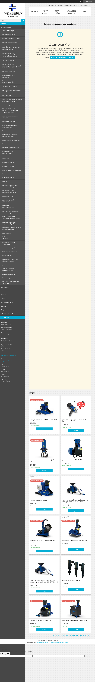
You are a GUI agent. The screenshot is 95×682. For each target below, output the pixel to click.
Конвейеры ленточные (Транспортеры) (9, 126)
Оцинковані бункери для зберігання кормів (10, 260)
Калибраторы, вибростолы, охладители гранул (10, 135)
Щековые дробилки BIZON (10, 148)
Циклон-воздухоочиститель (71, 580)
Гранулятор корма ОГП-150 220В (41, 620)
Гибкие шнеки (6, 96)
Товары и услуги (6, 27)
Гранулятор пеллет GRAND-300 (72, 460)
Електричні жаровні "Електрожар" (8, 243)
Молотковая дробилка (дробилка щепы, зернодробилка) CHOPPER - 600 (75, 501)
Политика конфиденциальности (59, 642)
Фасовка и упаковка (8, 105)
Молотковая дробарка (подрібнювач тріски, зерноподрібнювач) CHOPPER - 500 (44, 581)
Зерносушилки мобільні (9, 174)
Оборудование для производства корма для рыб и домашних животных (11, 66)
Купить (44, 429)
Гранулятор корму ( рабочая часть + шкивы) (74, 420)
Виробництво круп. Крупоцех (11, 170)
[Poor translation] (7, 653)
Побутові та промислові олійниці (9, 238)
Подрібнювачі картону (9, 252)
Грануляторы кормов (9, 34)
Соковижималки (7, 255)
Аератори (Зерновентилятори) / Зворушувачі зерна (12, 100)
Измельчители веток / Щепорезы (9, 76)
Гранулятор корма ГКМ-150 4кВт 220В (74, 620)
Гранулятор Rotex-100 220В (39, 500)
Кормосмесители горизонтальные (7, 152)
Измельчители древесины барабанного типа (10, 81)
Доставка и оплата (7, 302)
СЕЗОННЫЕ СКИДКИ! (8, 31)
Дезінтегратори (7, 265)
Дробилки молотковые (9, 86)
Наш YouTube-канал (7, 314)
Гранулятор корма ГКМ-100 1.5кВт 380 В (43, 420)
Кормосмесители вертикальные (7, 158)
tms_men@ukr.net (6, 361)
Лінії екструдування (8, 274)
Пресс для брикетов (8, 71)
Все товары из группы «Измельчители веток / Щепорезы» (71, 635)
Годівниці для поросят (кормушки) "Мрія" (9, 223)
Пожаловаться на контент (43, 642)
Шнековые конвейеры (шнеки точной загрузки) (11, 91)
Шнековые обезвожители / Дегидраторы (10, 282)
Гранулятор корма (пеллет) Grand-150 (74, 540)
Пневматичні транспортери (11, 140)
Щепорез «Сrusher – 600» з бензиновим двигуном (43, 541)
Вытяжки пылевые (8, 177)
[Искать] (23, 20)
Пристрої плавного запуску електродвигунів (10, 212)
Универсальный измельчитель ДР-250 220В (42, 461)
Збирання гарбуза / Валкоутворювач (8, 269)
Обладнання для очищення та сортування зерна (11, 228)
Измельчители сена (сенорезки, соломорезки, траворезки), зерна (10, 110)
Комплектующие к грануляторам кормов (9, 191)
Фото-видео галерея (57, 11)
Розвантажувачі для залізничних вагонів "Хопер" (11, 217)
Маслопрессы (6, 131)
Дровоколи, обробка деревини (8, 201)
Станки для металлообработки (8, 206)
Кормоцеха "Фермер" (9, 162)
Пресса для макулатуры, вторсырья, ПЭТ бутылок (10, 186)
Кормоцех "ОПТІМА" (8, 166)
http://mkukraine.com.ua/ (8, 355)
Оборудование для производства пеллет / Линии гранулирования (11, 47)
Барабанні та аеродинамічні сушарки (11, 117)
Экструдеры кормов (8, 60)
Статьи (3, 295)
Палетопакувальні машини (10, 278)
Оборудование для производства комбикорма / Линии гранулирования (11, 55)
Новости (3, 291)
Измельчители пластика (10, 144)
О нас (3, 298)
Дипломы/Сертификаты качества (72, 11)
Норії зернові (6, 233)
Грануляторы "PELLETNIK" (10, 42)
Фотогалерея (5, 287)
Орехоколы (6, 181)
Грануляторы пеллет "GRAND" (11, 38)
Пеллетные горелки (8, 121)
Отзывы (3, 306)
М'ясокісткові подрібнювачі (10, 248)
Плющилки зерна (7, 196)
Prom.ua (56, 640)
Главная (34, 12)
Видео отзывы (5, 310)
